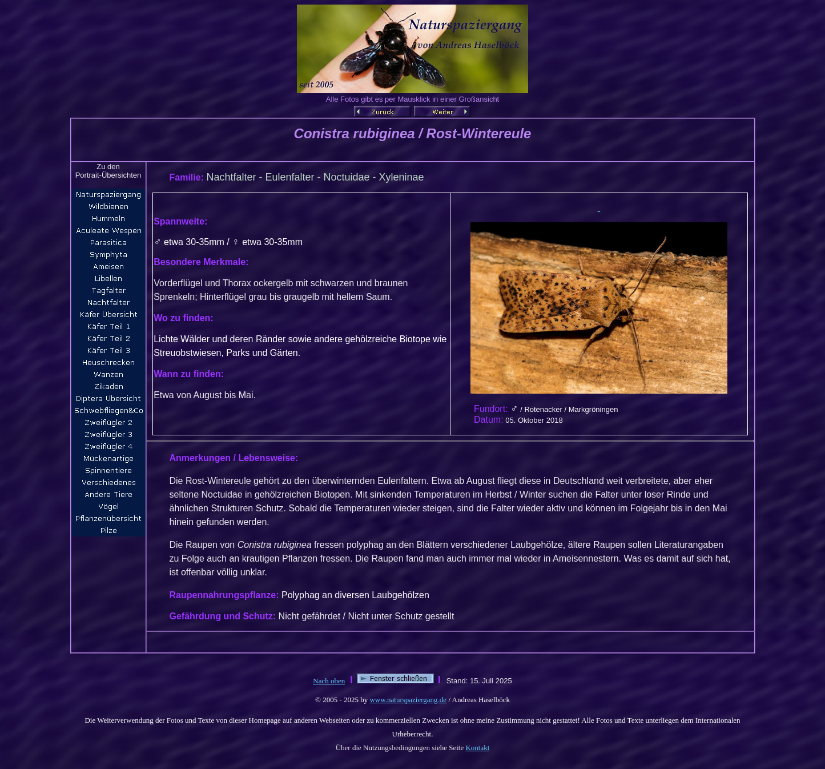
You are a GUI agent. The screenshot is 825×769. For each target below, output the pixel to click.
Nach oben (329, 680)
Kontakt (477, 747)
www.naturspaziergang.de (407, 699)
